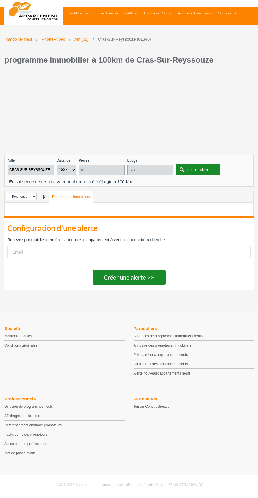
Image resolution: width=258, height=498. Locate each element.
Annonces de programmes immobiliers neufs (168, 336)
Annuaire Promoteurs (195, 13)
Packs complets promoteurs (26, 434)
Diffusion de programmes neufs (28, 407)
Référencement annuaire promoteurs (33, 425)
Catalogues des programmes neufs (161, 364)
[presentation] (43, 196)
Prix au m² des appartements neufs (161, 355)
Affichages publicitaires (22, 416)
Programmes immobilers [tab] (71, 197)
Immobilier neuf (78, 13)
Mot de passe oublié (20, 453)
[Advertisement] (129, 111)
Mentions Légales (18, 336)
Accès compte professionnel (26, 444)
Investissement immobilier (117, 13)
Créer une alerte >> (129, 277)
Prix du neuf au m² (158, 13)
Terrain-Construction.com (153, 407)
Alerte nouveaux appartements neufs (162, 373)
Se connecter (228, 13)
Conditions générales (20, 345)
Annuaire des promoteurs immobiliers (163, 345)
